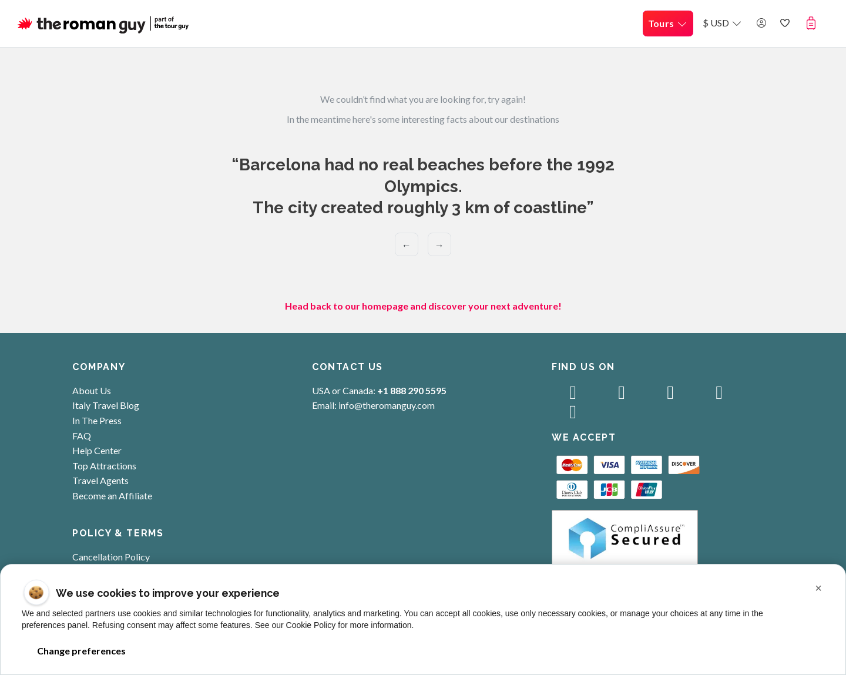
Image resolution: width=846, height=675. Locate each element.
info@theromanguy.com (386, 405)
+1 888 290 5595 (411, 390)
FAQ (81, 435)
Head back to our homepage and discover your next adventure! (423, 305)
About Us (91, 390)
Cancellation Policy (111, 556)
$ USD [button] (723, 22)
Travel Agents (100, 480)
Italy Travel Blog (105, 405)
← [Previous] (406, 244)
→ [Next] (439, 244)
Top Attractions (104, 465)
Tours (668, 23)
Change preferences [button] (80, 651)
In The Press (97, 420)
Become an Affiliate (112, 495)
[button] (813, 23)
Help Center (97, 450)
